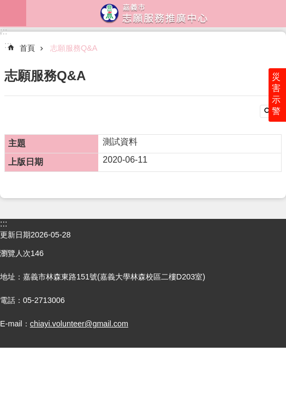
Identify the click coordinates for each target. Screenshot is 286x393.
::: (3, 31)
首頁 (27, 48)
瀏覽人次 (15, 253)
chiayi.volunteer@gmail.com (79, 323)
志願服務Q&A (73, 48)
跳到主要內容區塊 (5, 5)
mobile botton (13, 13)
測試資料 (120, 141)
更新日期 (15, 234)
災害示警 (276, 94)
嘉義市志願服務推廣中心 (156, 13)
